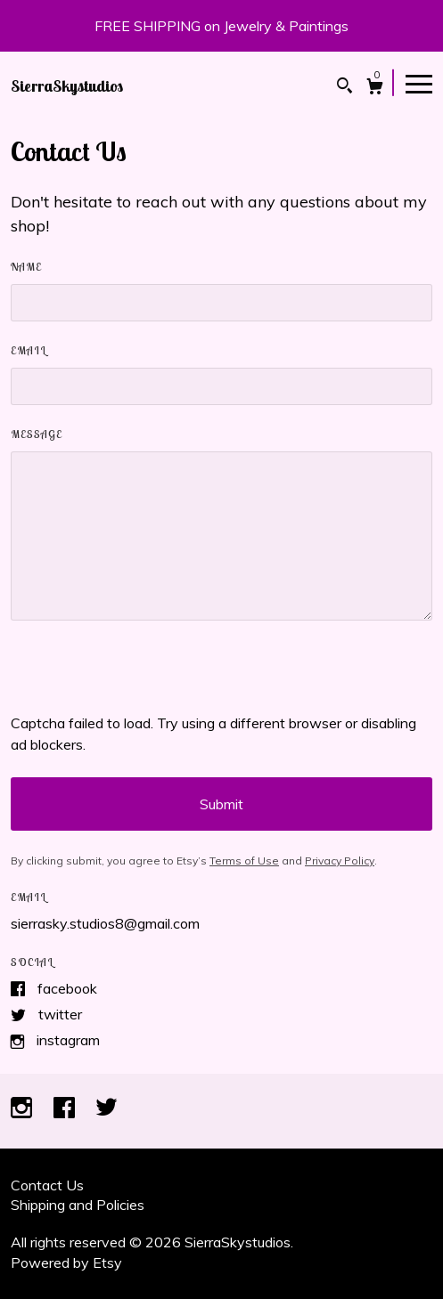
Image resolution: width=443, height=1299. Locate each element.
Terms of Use (244, 860)
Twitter (60, 1014)
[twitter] (106, 1109)
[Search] (344, 88)
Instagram (68, 1040)
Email (28, 350)
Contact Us (47, 1185)
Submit (221, 804)
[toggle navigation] (419, 82)
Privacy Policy (339, 860)
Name (26, 266)
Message (36, 434)
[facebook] (65, 1109)
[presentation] (146, 677)
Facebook (67, 988)
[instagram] (23, 1109)
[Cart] (374, 88)
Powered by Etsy (66, 1262)
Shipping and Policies (77, 1205)
